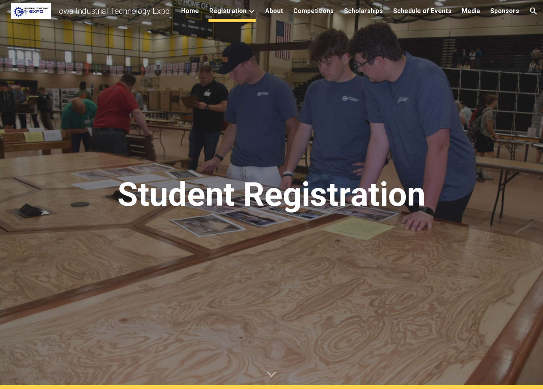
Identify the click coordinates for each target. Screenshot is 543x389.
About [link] (274, 11)
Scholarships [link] (363, 11)
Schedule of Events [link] (422, 11)
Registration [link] (228, 11)
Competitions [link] (313, 11)
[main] (271, 194)
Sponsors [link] (504, 11)
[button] (533, 11)
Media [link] (471, 11)
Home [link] (190, 11)
